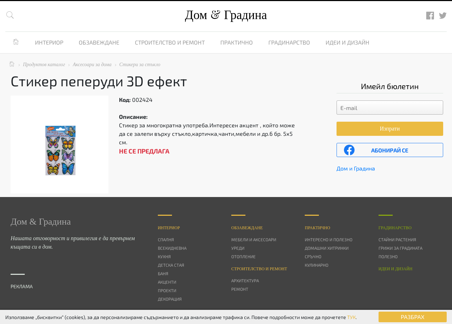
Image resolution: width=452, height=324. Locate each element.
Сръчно (313, 256)
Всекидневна (172, 247)
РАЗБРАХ (412, 316)
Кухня (164, 256)
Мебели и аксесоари (253, 239)
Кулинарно (316, 264)
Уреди (237, 247)
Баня (163, 273)
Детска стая (171, 264)
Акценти (167, 281)
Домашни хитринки (327, 247)
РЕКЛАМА (22, 286)
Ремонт (239, 289)
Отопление (243, 256)
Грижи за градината (400, 247)
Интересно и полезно (328, 239)
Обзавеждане (99, 42)
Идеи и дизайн (347, 42)
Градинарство (289, 42)
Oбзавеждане (247, 227)
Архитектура (245, 280)
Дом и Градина (356, 168)
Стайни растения (397, 239)
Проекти (167, 290)
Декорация (170, 298)
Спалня (166, 239)
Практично (236, 42)
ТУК (351, 317)
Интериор (49, 42)
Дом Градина (226, 15)
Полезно (388, 256)
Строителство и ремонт (170, 42)
